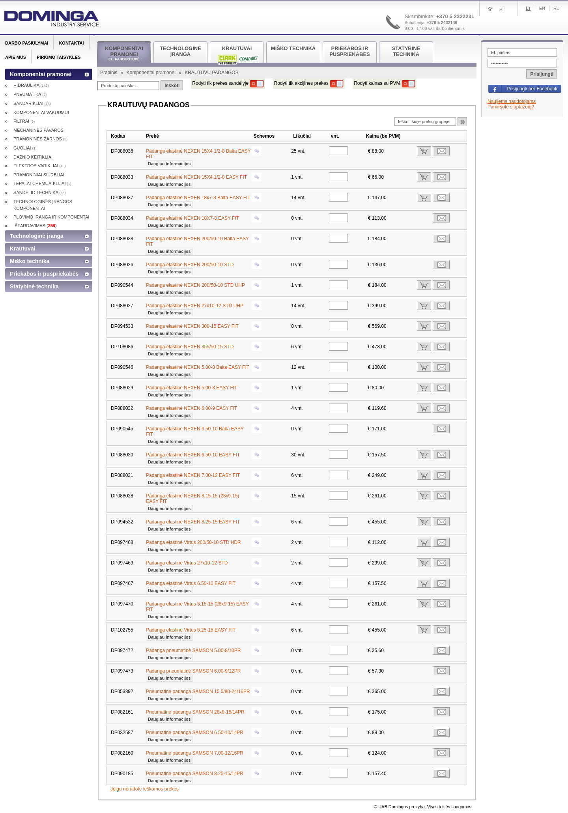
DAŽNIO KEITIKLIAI (32, 157)
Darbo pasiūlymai (26, 43)
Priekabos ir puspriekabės (44, 274)
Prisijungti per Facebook (531, 89)
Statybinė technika (34, 286)
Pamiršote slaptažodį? (511, 107)
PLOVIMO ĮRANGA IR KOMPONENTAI (51, 217)
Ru (556, 8)
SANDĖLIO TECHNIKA (39, 192)
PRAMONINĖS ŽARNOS (40, 138)
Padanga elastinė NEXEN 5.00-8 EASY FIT (191, 390)
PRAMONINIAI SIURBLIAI (38, 174)
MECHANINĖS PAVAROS (38, 130)
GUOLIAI (25, 148)
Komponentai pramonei (152, 72)
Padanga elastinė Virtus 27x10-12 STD (187, 565)
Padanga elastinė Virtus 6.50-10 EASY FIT (190, 586)
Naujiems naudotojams (512, 101)
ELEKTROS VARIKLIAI (39, 165)
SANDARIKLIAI (32, 103)
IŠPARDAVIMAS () (35, 225)
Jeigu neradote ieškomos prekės (144, 789)
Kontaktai (71, 43)
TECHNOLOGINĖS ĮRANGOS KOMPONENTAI (42, 205)
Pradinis (109, 72)
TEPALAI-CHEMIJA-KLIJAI (42, 183)
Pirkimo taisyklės (58, 57)
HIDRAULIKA (31, 85)
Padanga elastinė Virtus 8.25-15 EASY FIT (190, 632)
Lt (528, 8)
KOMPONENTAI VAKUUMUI (41, 112)
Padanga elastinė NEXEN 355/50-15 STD (190, 349)
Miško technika (29, 261)
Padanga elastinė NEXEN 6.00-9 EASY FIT (191, 411)
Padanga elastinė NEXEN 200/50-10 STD (190, 267)
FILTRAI (24, 121)
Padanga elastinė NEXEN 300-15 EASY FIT (192, 329)
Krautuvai (23, 248)
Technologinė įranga (37, 236)
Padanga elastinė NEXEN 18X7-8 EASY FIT (192, 220)
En (542, 8)
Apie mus (15, 57)
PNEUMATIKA (30, 94)
